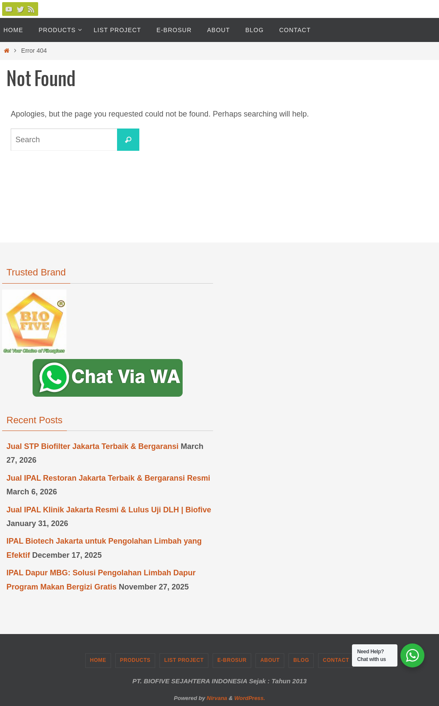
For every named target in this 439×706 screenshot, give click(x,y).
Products (135, 660)
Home (98, 660)
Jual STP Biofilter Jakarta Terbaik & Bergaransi (92, 446)
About (270, 660)
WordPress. (249, 698)
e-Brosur (232, 660)
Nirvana (217, 698)
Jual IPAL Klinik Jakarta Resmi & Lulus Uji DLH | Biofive (108, 510)
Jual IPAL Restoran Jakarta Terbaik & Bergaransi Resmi (108, 478)
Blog (301, 660)
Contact (336, 660)
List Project (184, 660)
